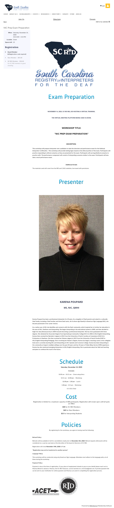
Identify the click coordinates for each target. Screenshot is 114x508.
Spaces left (8, 42)
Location (9, 39)
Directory (57, 19)
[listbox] (103, 22)
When (10, 32)
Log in (108, 6)
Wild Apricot (94, 506)
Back (5, 22)
